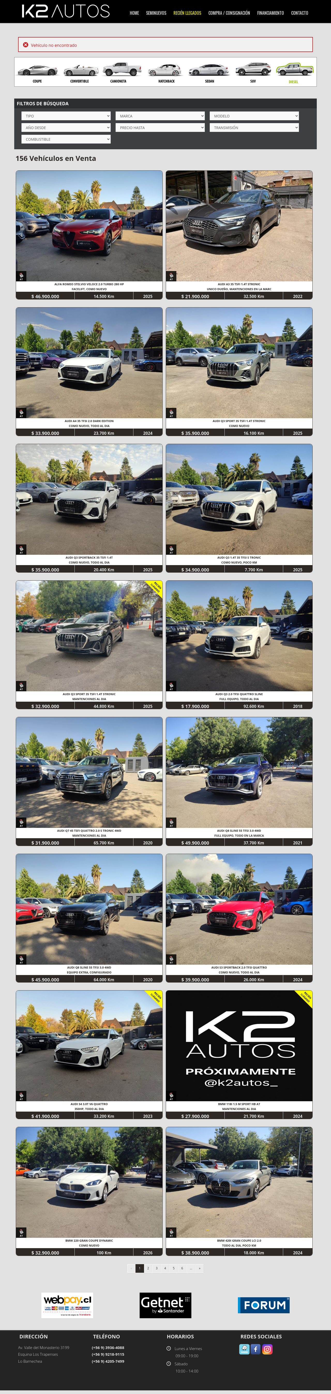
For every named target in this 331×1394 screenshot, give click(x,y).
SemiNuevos (156, 13)
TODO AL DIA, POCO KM (240, 1249)
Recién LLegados (187, 13)
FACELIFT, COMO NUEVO (89, 289)
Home (134, 13)
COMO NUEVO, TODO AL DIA (89, 426)
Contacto (299, 13)
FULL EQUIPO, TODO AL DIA (240, 700)
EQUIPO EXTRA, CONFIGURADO (89, 975)
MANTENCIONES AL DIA (89, 700)
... (191, 1272)
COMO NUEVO (240, 426)
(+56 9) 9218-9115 (108, 1357)
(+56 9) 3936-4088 (108, 1350)
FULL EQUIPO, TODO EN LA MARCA (240, 838)
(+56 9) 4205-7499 (108, 1364)
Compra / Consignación (229, 13)
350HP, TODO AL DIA (89, 1112)
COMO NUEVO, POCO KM (240, 563)
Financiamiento (270, 13)
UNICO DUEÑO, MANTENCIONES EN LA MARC (240, 289)
